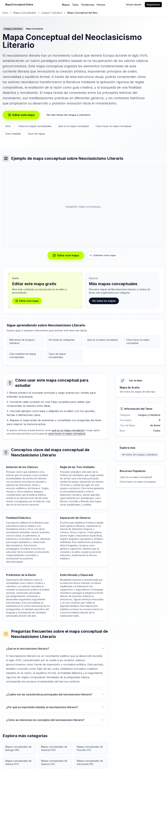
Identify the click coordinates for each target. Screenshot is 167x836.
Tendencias (87, 4)
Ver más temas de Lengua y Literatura (68, 114)
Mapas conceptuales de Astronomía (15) (90, 762)
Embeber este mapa (103, 255)
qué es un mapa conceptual (68, 430)
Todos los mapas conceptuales (35, 126)
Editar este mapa (21, 115)
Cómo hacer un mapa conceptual (113, 126)
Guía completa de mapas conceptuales (22, 355)
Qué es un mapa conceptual (73, 126)
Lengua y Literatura (51, 12)
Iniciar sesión (133, 4)
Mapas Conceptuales (24, 12)
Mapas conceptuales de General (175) (54, 748)
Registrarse (153, 4)
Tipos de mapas (36, 133)
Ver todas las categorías (61, 339)
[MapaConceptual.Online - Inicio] (31, 4)
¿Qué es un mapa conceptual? (136, 477)
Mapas (66, 4)
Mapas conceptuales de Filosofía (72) (90, 748)
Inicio (5, 12)
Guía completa (13, 133)
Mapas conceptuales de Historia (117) (18, 762)
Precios (101, 4)
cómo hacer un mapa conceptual (66, 433)
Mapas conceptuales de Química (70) (54, 762)
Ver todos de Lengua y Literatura (139, 454)
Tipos (75, 4)
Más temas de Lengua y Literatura (22, 341)
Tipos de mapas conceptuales (57, 355)
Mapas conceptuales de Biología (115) (18, 748)
